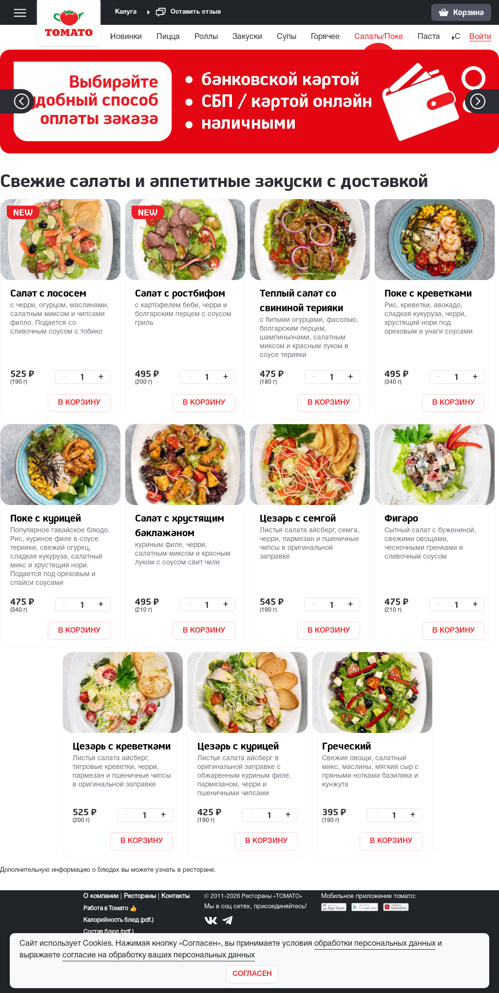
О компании (100, 896)
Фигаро (401, 518)
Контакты (175, 896)
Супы (299, 37)
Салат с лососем (48, 293)
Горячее (338, 37)
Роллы (218, 37)
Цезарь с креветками (122, 746)
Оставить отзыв (188, 12)
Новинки (138, 37)
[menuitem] (140, 39)
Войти (480, 37)
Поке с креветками (428, 293)
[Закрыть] (252, 974)
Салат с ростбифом (180, 293)
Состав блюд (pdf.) (108, 932)
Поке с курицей (45, 518)
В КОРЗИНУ (79, 402)
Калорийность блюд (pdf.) (118, 920)
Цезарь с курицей (238, 746)
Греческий (346, 746)
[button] (492, 101)
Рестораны (140, 896)
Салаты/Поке (391, 37)
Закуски (260, 37)
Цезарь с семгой (298, 518)
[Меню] (20, 12)
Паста (441, 37)
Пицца (180, 37)
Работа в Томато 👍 (110, 908)
